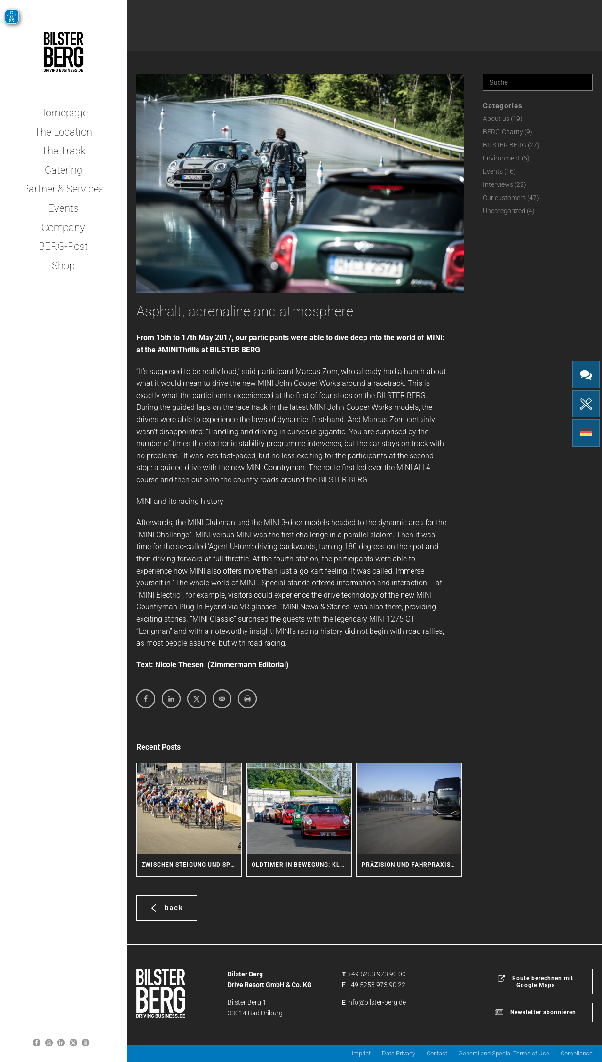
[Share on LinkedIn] (171, 698)
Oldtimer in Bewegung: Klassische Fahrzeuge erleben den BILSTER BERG (301, 865)
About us (496, 118)
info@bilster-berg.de (376, 1002)
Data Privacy (398, 1053)
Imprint (361, 1053)
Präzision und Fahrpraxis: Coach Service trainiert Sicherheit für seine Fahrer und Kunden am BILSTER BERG (411, 865)
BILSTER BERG (504, 145)
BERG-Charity (503, 132)
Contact (437, 1053)
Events (493, 171)
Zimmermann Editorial (248, 664)
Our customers (504, 197)
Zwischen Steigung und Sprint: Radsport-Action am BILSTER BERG (191, 865)
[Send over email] (222, 698)
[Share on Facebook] (145, 698)
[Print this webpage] (247, 698)
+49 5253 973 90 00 (377, 974)
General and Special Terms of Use (504, 1053)
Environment (501, 158)
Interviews (498, 184)
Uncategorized (504, 211)
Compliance (577, 1053)
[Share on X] (196, 698)
